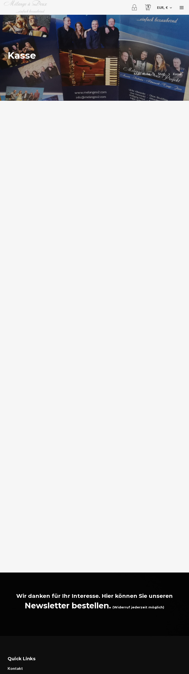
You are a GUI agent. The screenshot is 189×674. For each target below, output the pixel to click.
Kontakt (15, 668)
